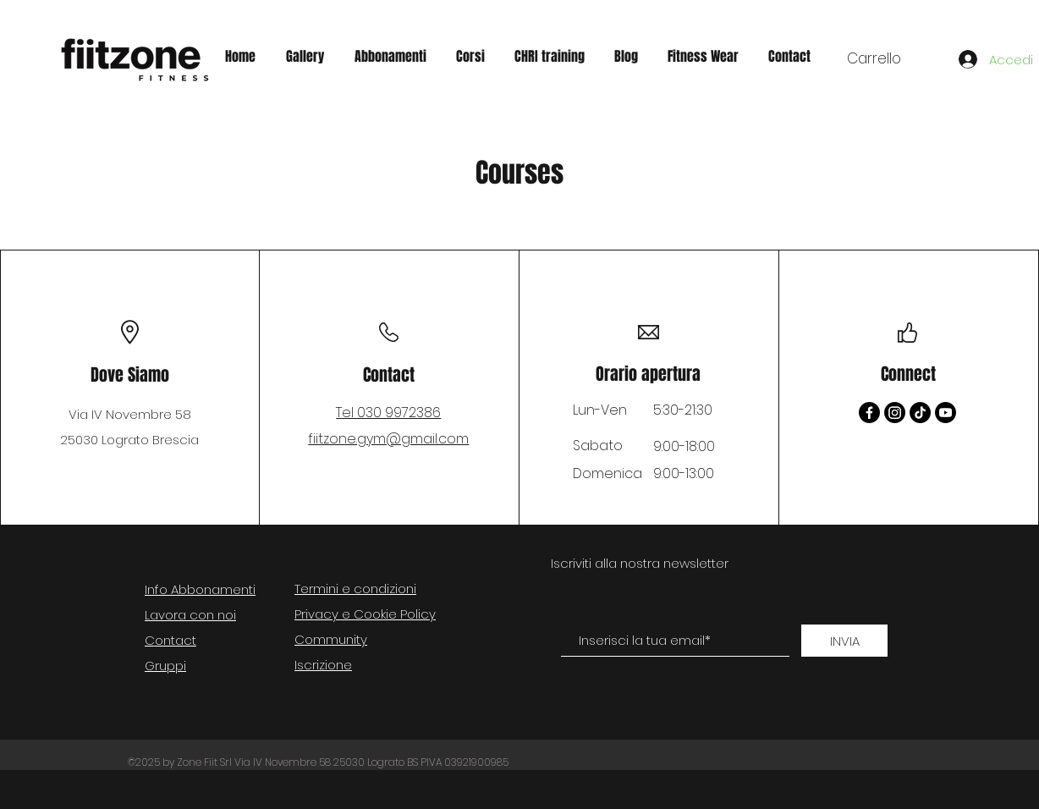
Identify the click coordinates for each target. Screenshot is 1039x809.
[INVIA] (844, 641)
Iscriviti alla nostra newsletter (639, 563)
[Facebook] (869, 412)
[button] (888, 58)
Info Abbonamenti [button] (200, 589)
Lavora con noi (190, 615)
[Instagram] (894, 412)
